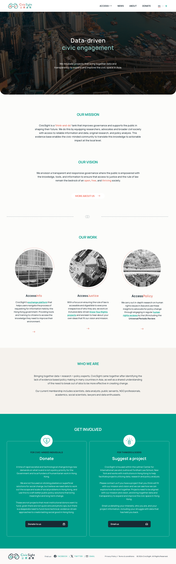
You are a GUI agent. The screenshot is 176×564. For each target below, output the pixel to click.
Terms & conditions (126, 556)
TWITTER (78, 556)
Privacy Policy (111, 556)
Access (34, 296)
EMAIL (92, 556)
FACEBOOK (63, 556)
